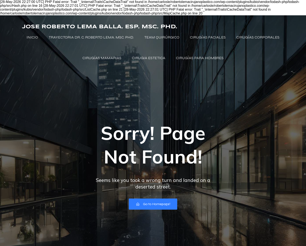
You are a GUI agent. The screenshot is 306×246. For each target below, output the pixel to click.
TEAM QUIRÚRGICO (161, 37)
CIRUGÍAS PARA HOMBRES (200, 58)
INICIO (32, 37)
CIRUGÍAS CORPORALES (257, 37)
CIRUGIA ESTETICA (148, 58)
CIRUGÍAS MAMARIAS (101, 58)
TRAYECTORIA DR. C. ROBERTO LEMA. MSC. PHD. (91, 37)
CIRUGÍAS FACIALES (208, 37)
